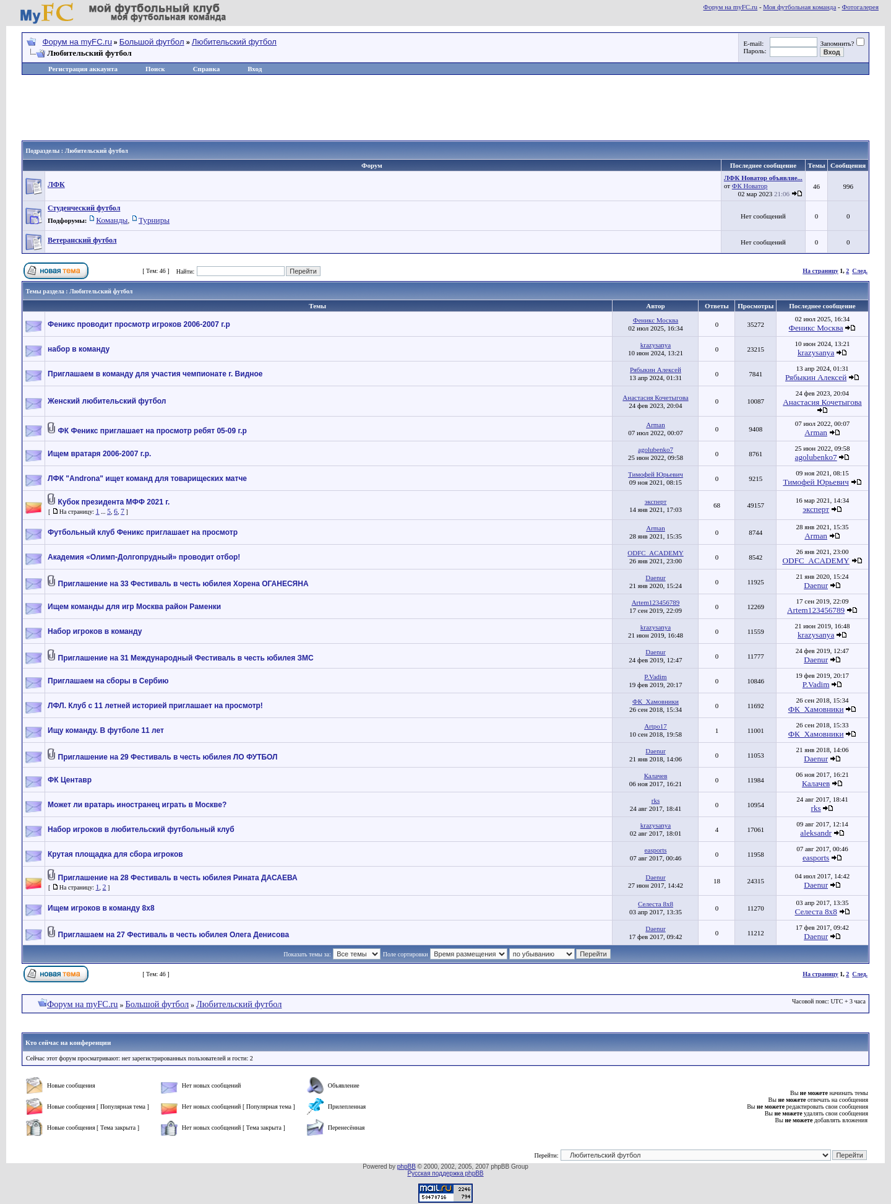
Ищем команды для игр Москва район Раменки (134, 606)
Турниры (154, 220)
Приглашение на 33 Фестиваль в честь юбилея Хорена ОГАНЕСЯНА (183, 583)
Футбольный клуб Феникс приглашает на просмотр (143, 532)
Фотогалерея (860, 7)
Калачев (656, 775)
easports (655, 850)
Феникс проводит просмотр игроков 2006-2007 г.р (139, 324)
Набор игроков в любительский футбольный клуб (141, 829)
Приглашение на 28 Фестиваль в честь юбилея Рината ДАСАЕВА (178, 877)
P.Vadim (655, 676)
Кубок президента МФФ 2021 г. (114, 502)
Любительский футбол (234, 41)
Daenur (655, 577)
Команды (111, 220)
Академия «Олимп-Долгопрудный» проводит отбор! (144, 557)
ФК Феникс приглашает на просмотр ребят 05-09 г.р (152, 431)
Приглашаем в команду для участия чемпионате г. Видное (155, 374)
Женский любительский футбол (107, 401)
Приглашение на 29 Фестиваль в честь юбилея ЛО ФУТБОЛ (168, 757)
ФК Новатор (750, 185)
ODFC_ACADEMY (655, 553)
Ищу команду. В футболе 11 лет (106, 730)
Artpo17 (655, 726)
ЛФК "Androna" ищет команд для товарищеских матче (147, 478)
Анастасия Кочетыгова (655, 397)
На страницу (820, 270)
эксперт (656, 501)
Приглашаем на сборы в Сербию (108, 681)
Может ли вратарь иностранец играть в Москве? (137, 804)
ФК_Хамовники (655, 701)
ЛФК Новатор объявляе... (763, 177)
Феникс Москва (656, 320)
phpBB (406, 1166)
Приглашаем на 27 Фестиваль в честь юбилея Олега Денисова (174, 934)
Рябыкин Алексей (655, 369)
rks (656, 800)
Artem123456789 (656, 602)
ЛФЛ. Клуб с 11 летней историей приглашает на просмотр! (155, 705)
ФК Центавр (70, 780)
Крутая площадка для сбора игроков (115, 854)
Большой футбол (151, 41)
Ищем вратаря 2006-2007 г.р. (99, 453)
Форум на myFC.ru (731, 7)
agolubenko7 (655, 449)
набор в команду (79, 349)
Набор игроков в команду (95, 631)
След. (859, 270)
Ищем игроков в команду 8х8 (101, 908)
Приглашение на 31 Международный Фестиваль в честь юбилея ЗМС (186, 658)
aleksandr (816, 833)
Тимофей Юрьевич (655, 474)
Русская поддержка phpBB (445, 1173)
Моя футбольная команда (799, 7)
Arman (655, 424)
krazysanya (655, 345)
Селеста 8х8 (655, 903)
